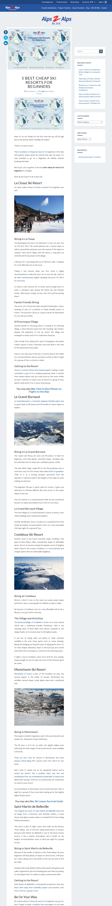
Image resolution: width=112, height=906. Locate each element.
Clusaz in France (34, 187)
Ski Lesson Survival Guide (49, 801)
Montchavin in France (23, 674)
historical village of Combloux (30, 622)
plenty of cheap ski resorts (33, 152)
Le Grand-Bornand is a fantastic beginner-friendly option (37, 401)
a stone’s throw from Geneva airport (36, 370)
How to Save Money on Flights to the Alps (45, 390)
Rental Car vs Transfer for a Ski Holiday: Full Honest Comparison (90, 87)
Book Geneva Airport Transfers (90, 157)
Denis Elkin (49, 91)
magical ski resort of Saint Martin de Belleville (36, 811)
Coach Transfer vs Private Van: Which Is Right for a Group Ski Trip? (89, 72)
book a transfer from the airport (40, 904)
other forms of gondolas (53, 471)
